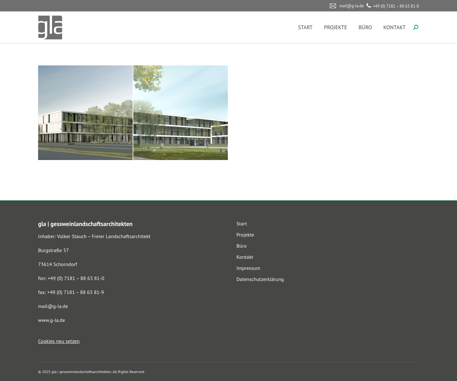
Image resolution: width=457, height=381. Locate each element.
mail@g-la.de (53, 306)
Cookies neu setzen (59, 341)
